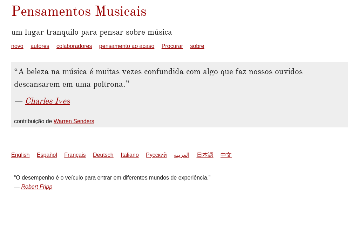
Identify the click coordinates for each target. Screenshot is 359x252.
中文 (226, 155)
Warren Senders (74, 121)
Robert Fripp (36, 187)
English (20, 155)
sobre (197, 46)
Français (75, 155)
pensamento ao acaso (126, 46)
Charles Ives (47, 101)
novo (17, 46)
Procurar (172, 46)
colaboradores (74, 46)
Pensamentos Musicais (79, 11)
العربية (181, 155)
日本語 (205, 155)
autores (40, 46)
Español (47, 155)
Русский (156, 155)
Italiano (130, 155)
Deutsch (103, 155)
